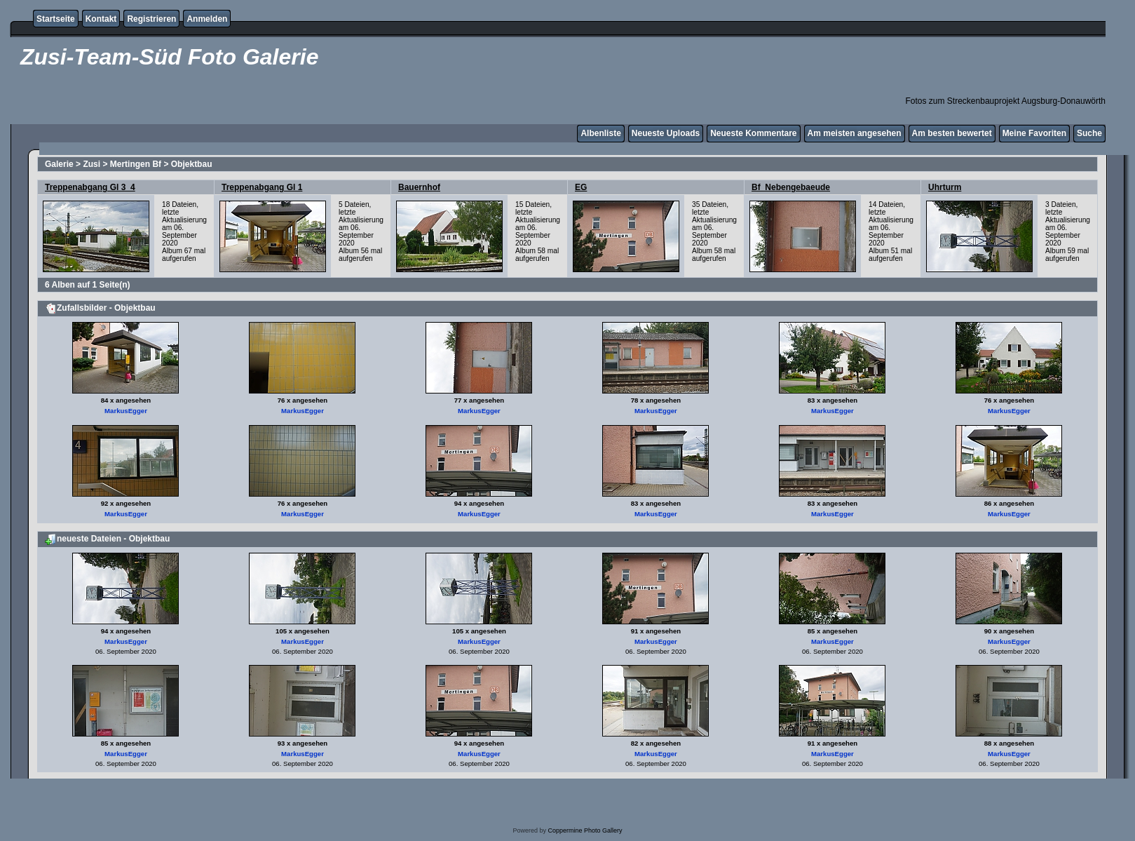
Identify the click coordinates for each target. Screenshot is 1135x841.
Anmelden (206, 19)
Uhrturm (944, 187)
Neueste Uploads (666, 133)
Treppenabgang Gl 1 (262, 187)
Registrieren (151, 19)
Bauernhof (419, 187)
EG (581, 187)
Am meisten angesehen (855, 133)
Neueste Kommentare (753, 133)
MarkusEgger (125, 411)
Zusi (91, 164)
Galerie (59, 164)
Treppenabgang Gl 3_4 (90, 187)
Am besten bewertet (952, 133)
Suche (1089, 133)
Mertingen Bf (135, 164)
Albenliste (600, 133)
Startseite (55, 19)
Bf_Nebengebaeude (791, 187)
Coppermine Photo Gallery (585, 830)
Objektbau (191, 164)
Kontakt (101, 19)
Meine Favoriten (1034, 133)
